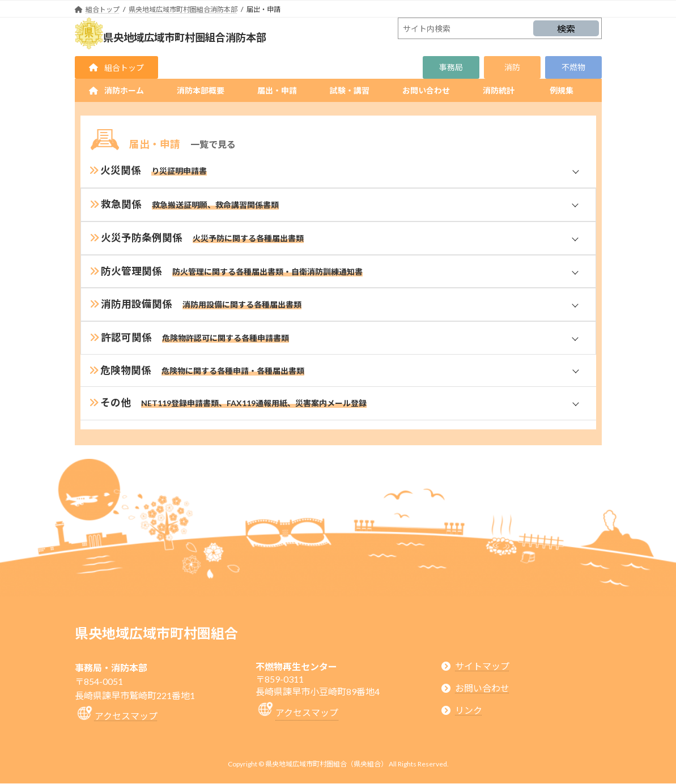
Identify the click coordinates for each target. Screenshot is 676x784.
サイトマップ (482, 666)
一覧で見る (213, 144)
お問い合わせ (482, 688)
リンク (468, 710)
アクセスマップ (126, 716)
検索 (566, 28)
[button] (116, 67)
